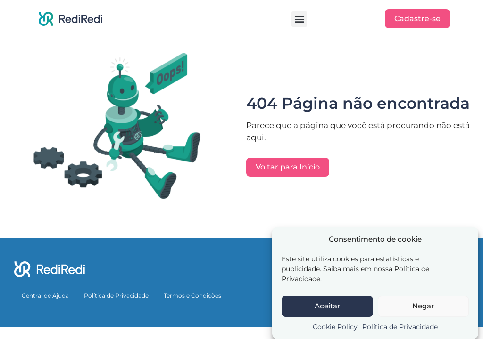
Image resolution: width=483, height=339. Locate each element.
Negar (423, 305)
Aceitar (327, 305)
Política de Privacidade (400, 327)
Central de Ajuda (45, 295)
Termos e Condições (192, 295)
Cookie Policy (335, 327)
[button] (299, 19)
